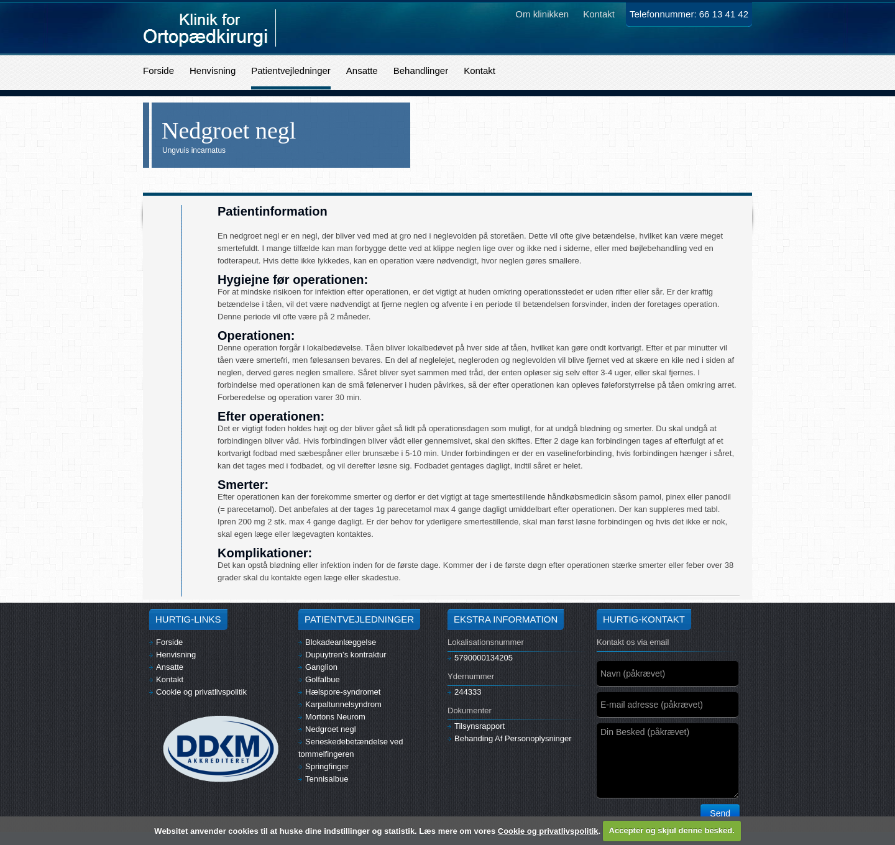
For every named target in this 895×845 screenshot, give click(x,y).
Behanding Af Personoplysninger (510, 738)
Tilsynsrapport (476, 726)
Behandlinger (420, 70)
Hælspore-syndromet (339, 692)
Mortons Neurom (331, 716)
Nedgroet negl (327, 729)
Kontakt (479, 70)
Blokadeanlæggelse (337, 642)
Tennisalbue (323, 778)
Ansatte (362, 70)
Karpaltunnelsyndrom (340, 704)
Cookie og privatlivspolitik (198, 692)
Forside (158, 70)
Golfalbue (319, 679)
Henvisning (213, 70)
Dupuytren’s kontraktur (342, 654)
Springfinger (323, 766)
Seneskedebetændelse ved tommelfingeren (350, 748)
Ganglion (317, 667)
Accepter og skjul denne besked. (672, 830)
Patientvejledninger (291, 70)
